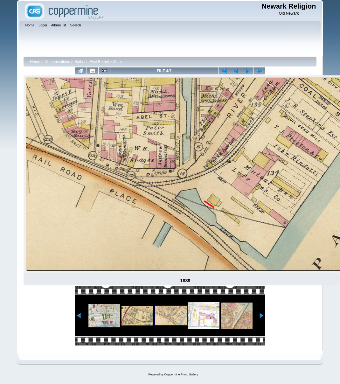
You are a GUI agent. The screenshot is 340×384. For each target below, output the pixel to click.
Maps (117, 61)
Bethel (79, 61)
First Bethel (99, 61)
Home (35, 61)
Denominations (57, 61)
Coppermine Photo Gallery (181, 374)
